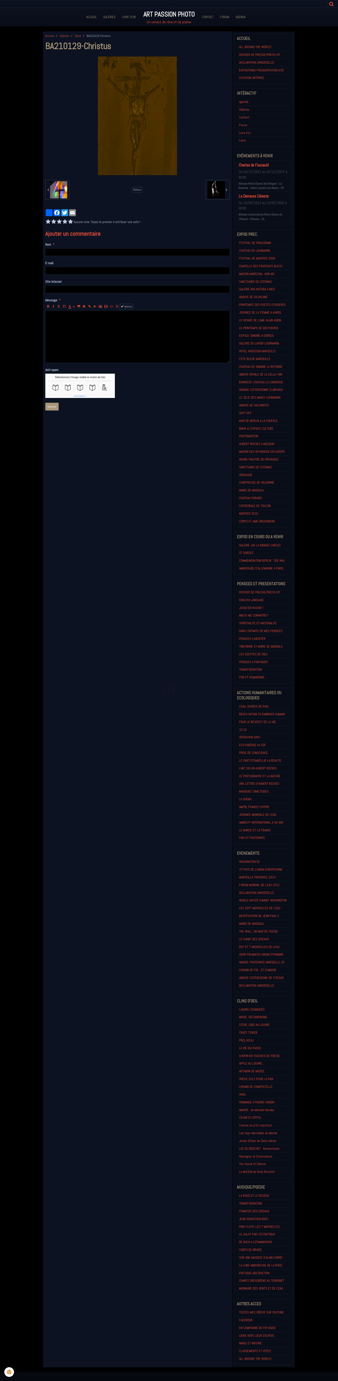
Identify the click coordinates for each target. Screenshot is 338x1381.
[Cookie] (9, 1372)
